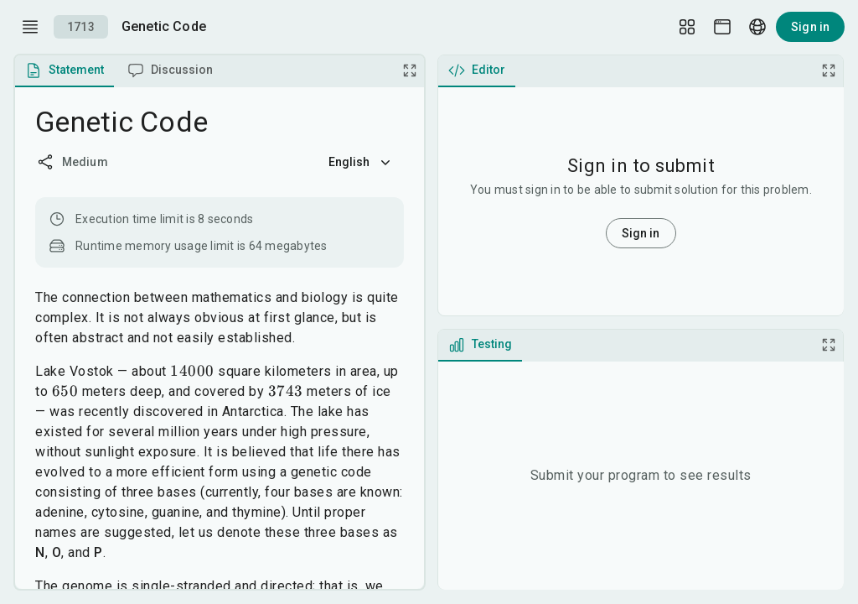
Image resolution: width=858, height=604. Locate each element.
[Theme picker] (722, 27)
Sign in (810, 27)
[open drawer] (30, 27)
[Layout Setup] (687, 27)
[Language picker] (757, 27)
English (361, 162)
